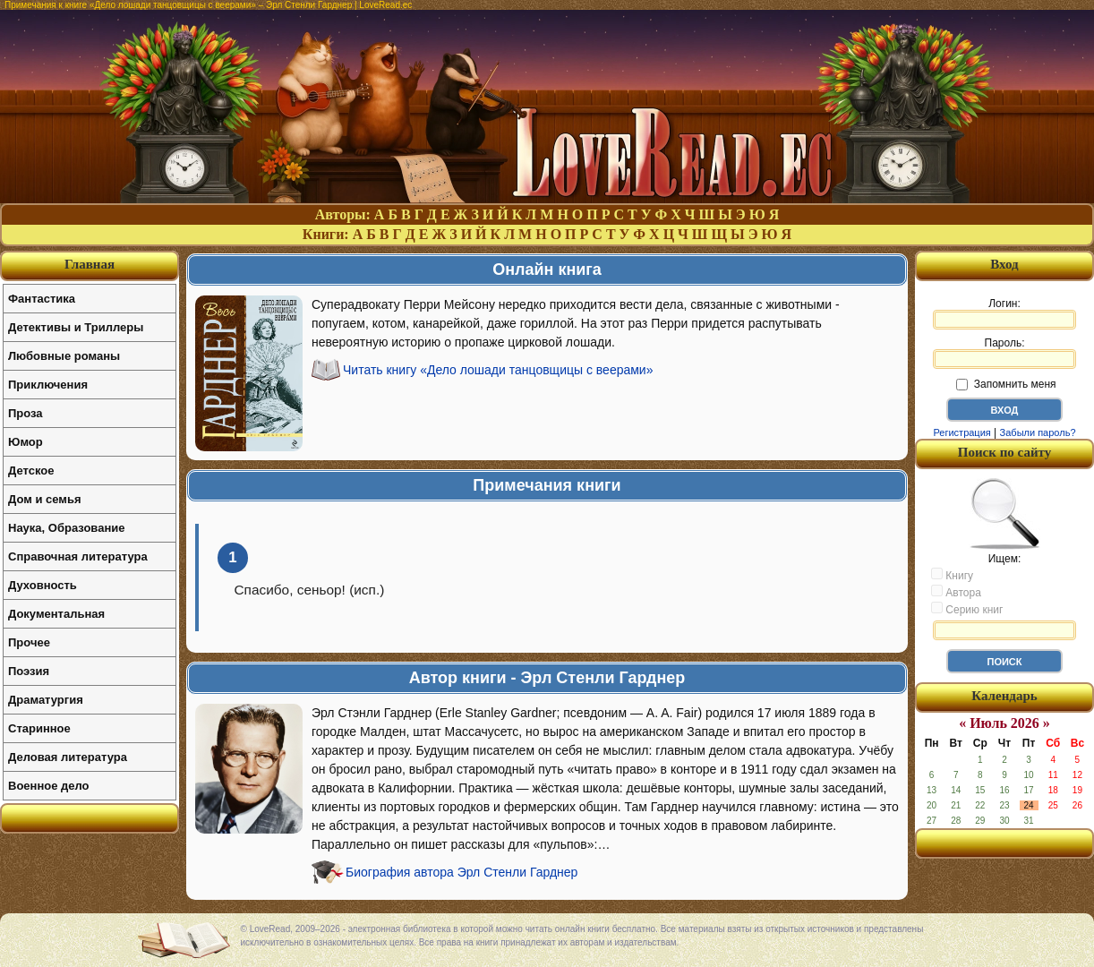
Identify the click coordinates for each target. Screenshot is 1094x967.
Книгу (952, 575)
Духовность (42, 585)
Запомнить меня (1006, 384)
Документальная (56, 613)
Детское (31, 470)
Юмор (25, 442)
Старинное (39, 728)
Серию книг (967, 609)
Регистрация (961, 432)
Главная (89, 264)
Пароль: (1004, 353)
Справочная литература (78, 556)
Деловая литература (67, 757)
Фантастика (41, 298)
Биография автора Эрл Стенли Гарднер (461, 872)
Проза (25, 413)
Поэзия (28, 671)
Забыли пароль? (1038, 432)
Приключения (48, 384)
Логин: (1004, 313)
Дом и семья (44, 499)
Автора (956, 592)
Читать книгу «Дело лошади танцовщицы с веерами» (498, 370)
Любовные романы (64, 356)
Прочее (29, 642)
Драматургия (45, 699)
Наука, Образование (66, 528)
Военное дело (49, 785)
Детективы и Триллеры (75, 327)
